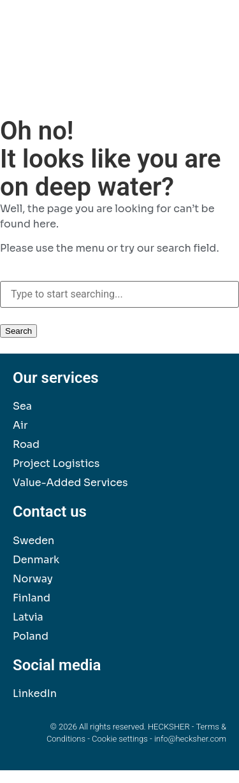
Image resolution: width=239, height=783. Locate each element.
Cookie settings (120, 738)
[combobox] (119, 294)
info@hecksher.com (190, 738)
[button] (213, 39)
